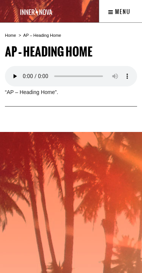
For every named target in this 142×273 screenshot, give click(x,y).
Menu (119, 12)
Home (10, 35)
